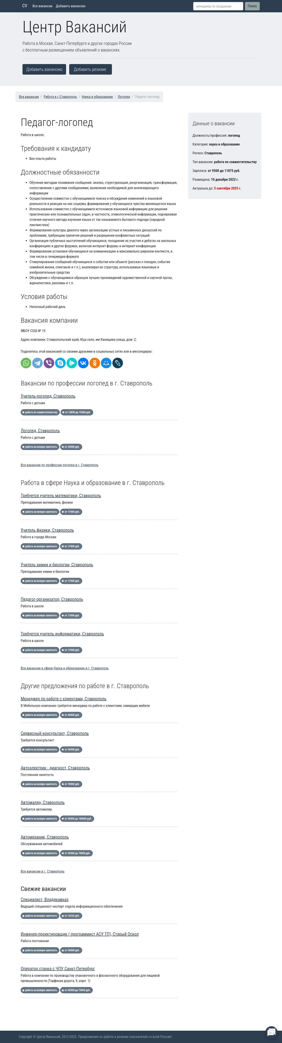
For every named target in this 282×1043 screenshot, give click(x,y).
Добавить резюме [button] (90, 69)
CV (24, 5)
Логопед (124, 97)
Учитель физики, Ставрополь (47, 530)
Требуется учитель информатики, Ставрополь (62, 633)
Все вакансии (42, 6)
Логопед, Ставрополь (40, 430)
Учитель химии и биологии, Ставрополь (57, 564)
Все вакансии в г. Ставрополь (43, 871)
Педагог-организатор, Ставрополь (52, 599)
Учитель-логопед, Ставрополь (48, 396)
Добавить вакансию (70, 6)
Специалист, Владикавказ (45, 899)
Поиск (252, 6)
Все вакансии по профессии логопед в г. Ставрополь (59, 465)
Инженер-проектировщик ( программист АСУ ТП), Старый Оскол (80, 934)
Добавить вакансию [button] (44, 69)
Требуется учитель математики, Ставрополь (61, 495)
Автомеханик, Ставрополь (45, 837)
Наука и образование (97, 97)
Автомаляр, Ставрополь (43, 802)
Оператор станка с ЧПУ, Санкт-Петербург (58, 968)
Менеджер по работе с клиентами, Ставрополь (63, 698)
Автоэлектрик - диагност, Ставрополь (55, 767)
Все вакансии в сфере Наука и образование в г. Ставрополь (65, 668)
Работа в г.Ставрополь (60, 97)
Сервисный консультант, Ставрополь (55, 733)
